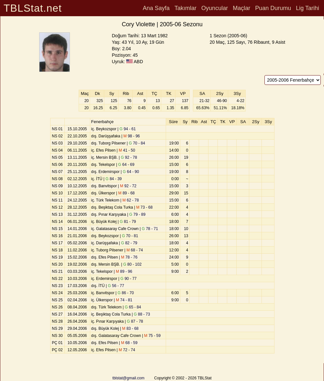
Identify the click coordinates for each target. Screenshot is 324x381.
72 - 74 (127, 350)
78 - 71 (150, 228)
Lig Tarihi (307, 8)
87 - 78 (135, 321)
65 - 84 (133, 307)
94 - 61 (127, 129)
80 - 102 (132, 264)
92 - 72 (128, 186)
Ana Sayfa (156, 8)
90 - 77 (128, 278)
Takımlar (185, 8)
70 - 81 (130, 236)
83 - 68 (130, 328)
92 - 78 (129, 157)
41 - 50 (127, 150)
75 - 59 (152, 335)
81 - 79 (128, 221)
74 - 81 (124, 300)
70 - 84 (137, 143)
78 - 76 (129, 257)
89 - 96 (124, 271)
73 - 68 (144, 207)
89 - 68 (126, 193)
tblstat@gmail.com (128, 378)
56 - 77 (116, 285)
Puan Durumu (273, 8)
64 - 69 (126, 164)
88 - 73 (142, 314)
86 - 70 (125, 293)
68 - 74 (135, 250)
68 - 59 (129, 343)
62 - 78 (130, 200)
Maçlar (241, 8)
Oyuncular (214, 8)
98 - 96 (131, 136)
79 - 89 (137, 214)
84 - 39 (114, 179)
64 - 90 (131, 171)
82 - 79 (129, 243)
